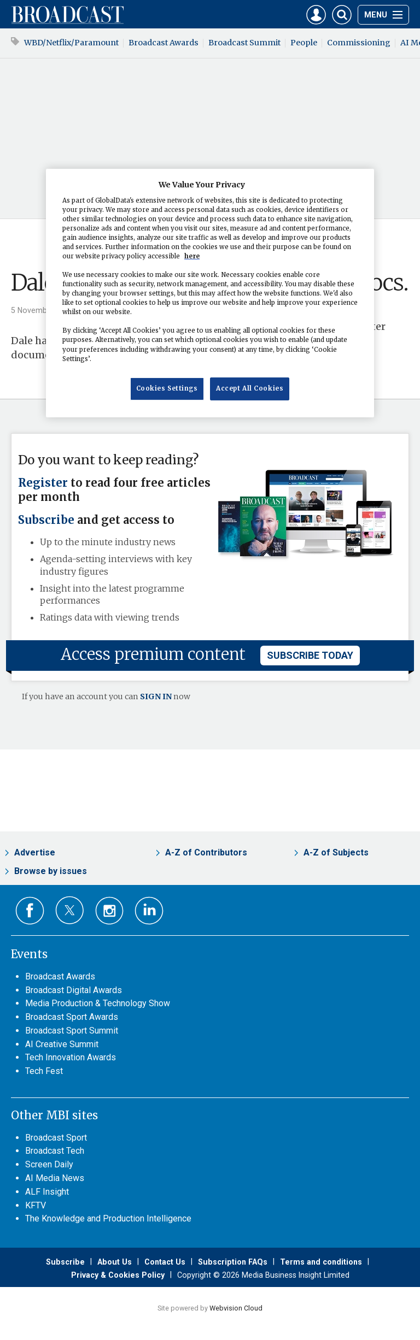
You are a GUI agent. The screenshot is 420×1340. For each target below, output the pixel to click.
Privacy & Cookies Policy (118, 1275)
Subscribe (46, 520)
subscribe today (310, 655)
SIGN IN (156, 696)
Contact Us (164, 1262)
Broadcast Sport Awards (71, 1017)
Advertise (34, 852)
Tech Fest (44, 1071)
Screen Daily (49, 1164)
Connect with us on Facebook (29, 910)
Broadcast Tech (54, 1151)
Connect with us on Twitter (69, 910)
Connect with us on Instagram (109, 910)
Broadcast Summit (244, 43)
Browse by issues (50, 871)
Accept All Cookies (249, 388)
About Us (114, 1262)
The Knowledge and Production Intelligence (108, 1218)
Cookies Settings (167, 388)
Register (43, 483)
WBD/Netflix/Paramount (71, 43)
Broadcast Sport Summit (71, 1030)
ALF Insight (47, 1191)
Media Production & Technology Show (97, 1003)
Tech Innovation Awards (70, 1057)
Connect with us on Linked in (149, 910)
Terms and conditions (321, 1262)
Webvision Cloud (235, 1308)
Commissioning (358, 43)
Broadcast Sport (56, 1137)
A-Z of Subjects (336, 852)
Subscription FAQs (232, 1262)
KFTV (35, 1205)
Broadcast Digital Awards (73, 990)
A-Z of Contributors (206, 852)
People (303, 43)
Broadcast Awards (164, 43)
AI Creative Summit (61, 1044)
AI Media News (54, 1178)
